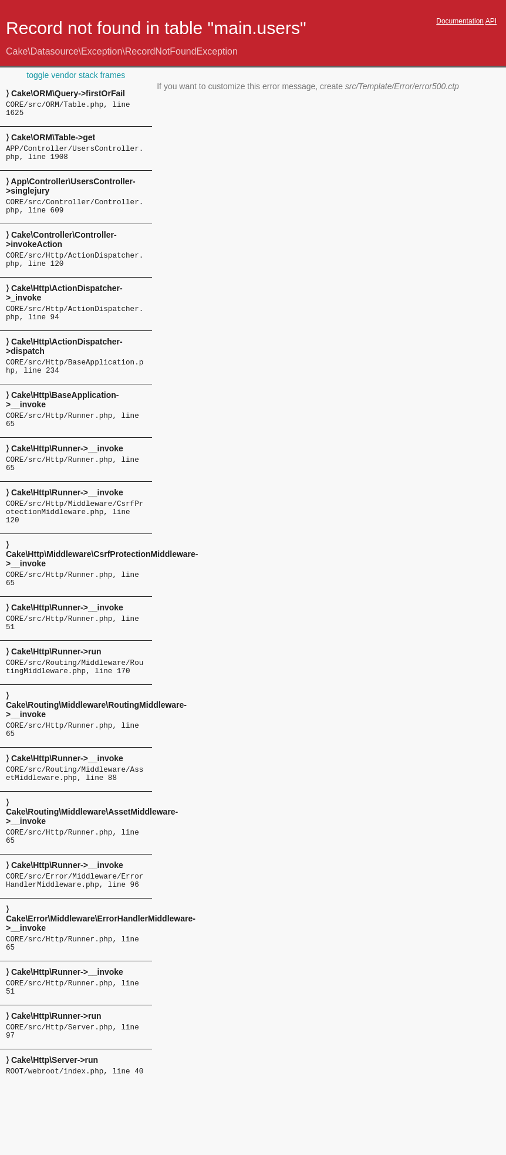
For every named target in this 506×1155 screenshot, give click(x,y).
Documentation (460, 21)
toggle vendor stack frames (75, 75)
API (491, 21)
